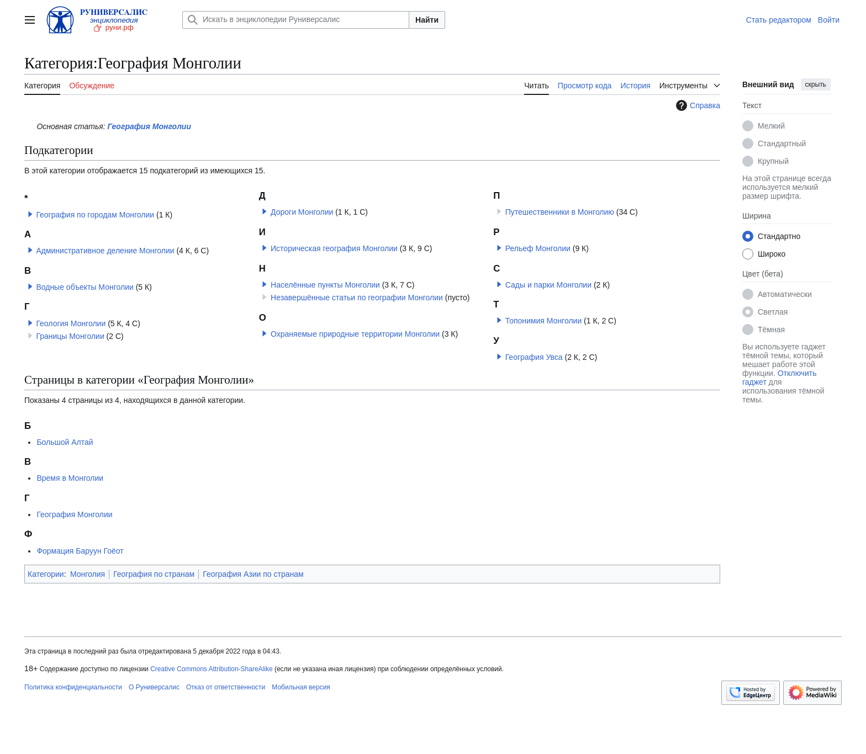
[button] (30, 214)
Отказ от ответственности (225, 687)
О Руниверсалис (154, 687)
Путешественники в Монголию (559, 212)
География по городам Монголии (95, 214)
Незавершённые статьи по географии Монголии (357, 297)
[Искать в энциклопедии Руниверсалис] (295, 20)
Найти (427, 19)
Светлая (773, 311)
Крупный (773, 161)
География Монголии (149, 126)
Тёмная (771, 329)
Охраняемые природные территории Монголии (355, 334)
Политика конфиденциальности (73, 687)
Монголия (87, 574)
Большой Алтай (64, 442)
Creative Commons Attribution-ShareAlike (211, 669)
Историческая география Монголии (334, 248)
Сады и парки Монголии (548, 284)
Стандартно (779, 236)
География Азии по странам (253, 574)
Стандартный (782, 143)
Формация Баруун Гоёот (79, 550)
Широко (771, 253)
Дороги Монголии (302, 212)
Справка (696, 105)
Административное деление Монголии (105, 250)
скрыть (815, 84)
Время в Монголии (69, 478)
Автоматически (785, 294)
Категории (46, 574)
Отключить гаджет (779, 377)
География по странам (153, 574)
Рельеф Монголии (538, 248)
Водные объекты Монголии (84, 287)
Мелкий (771, 125)
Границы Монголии (70, 336)
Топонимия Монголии (543, 320)
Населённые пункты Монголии (325, 284)
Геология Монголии (70, 323)
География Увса (534, 357)
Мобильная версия (301, 687)
